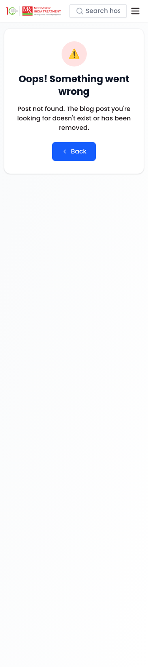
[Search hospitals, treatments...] (98, 11)
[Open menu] (135, 11)
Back (74, 151)
